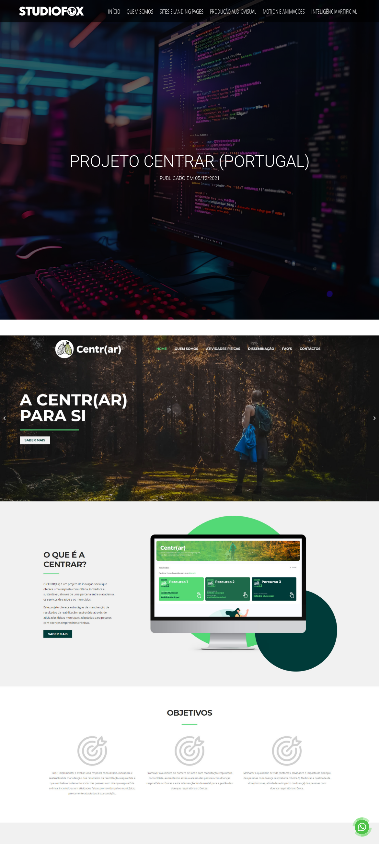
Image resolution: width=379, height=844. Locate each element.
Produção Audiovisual (233, 10)
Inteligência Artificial (334, 10)
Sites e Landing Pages (181, 10)
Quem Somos (140, 10)
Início (114, 10)
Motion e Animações (284, 10)
